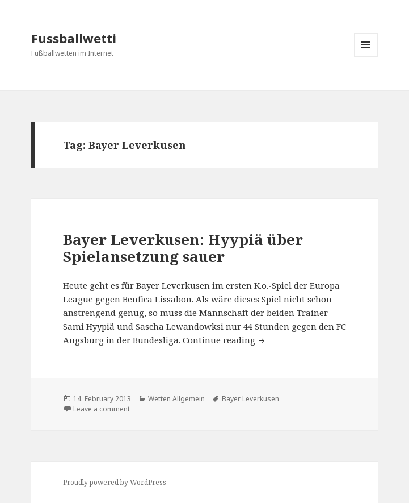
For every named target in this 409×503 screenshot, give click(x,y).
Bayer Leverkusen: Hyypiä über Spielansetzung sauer (183, 248)
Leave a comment (101, 409)
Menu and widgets (366, 56)
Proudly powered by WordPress (114, 482)
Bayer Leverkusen (250, 399)
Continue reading (225, 340)
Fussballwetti (73, 38)
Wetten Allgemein (176, 399)
